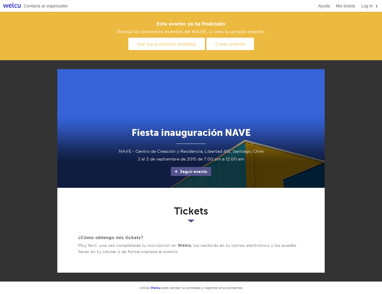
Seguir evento (190, 171)
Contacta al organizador (46, 6)
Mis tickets (345, 6)
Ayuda (324, 6)
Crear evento (230, 44)
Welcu (12, 6)
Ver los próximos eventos (166, 44)
